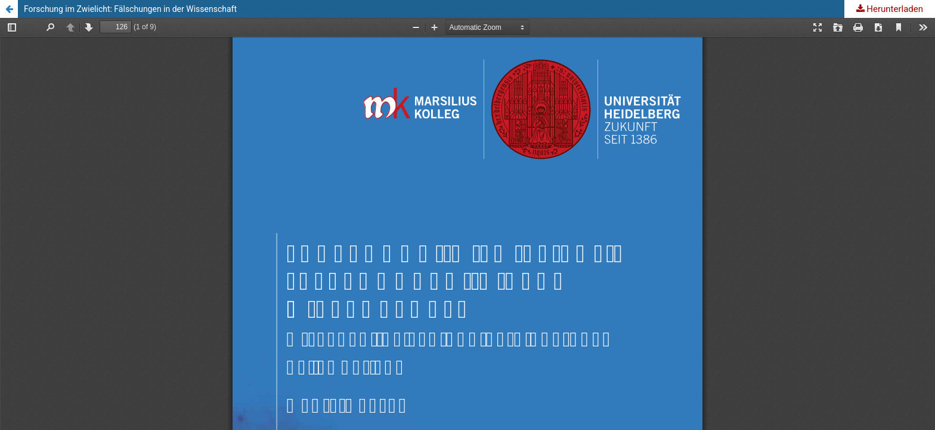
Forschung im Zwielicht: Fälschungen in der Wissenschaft (130, 9)
